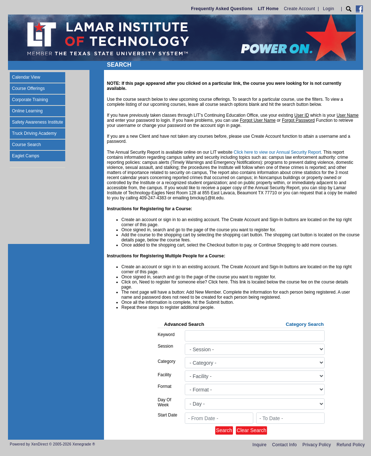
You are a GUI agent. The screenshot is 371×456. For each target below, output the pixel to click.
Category (166, 361)
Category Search (305, 324)
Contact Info (284, 444)
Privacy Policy (317, 444)
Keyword (166, 334)
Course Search (26, 144)
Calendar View (26, 77)
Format (164, 386)
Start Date (167, 415)
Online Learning (27, 110)
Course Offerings (28, 88)
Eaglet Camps (25, 155)
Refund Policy (351, 444)
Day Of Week (164, 402)
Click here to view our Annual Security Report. (278, 152)
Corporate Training (30, 99)
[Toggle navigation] (15, 65)
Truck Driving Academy (34, 133)
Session (165, 346)
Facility (164, 374)
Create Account (299, 8)
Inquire (260, 444)
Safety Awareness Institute (37, 122)
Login (328, 8)
